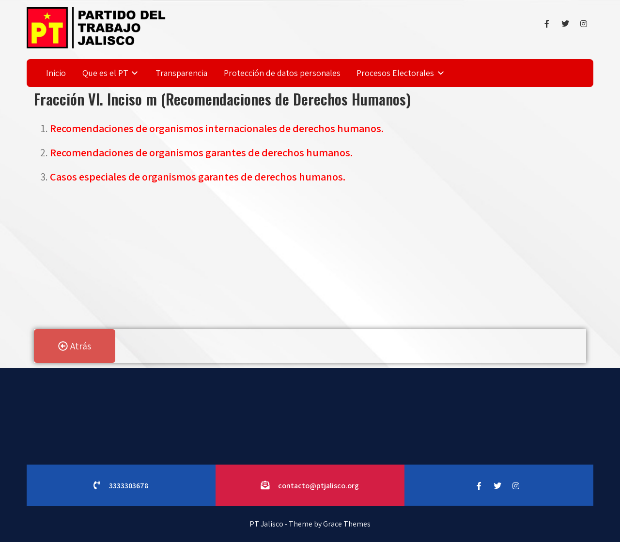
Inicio (56, 72)
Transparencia (181, 72)
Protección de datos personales (282, 72)
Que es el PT (105, 72)
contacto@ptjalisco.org (318, 486)
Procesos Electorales (395, 72)
